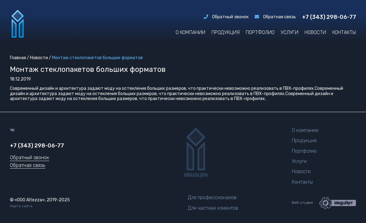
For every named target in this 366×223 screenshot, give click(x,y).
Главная (18, 57)
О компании (190, 32)
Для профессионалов (212, 197)
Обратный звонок (226, 17)
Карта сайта (21, 206)
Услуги (289, 32)
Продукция (225, 32)
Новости (315, 32)
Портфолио (260, 32)
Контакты (344, 32)
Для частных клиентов (213, 208)
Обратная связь (275, 17)
